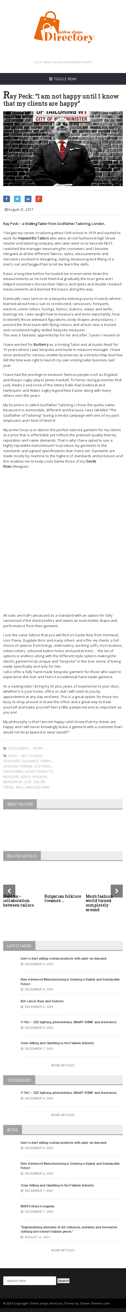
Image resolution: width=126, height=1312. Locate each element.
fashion (10, 766)
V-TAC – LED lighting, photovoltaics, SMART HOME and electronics (68, 1022)
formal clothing (35, 766)
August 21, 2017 (19, 209)
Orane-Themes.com (95, 1303)
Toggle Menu (63, 79)
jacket (30, 771)
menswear (13, 781)
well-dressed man (32, 787)
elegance (30, 760)
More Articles (62, 1065)
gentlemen (13, 771)
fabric (46, 760)
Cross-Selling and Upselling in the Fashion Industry (57, 1043)
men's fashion (34, 776)
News (38, 748)
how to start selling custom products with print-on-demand (63, 958)
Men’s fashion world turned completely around (99, 903)
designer (11, 760)
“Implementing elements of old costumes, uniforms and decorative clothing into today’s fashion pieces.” (69, 1229)
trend (8, 787)
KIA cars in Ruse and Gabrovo (42, 1001)
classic (36, 755)
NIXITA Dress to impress (38, 1206)
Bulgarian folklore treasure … (62, 898)
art (24, 755)
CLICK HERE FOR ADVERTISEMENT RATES (63, 62)
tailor (39, 781)
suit (28, 781)
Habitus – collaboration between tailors (18, 901)
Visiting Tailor (36, 223)
